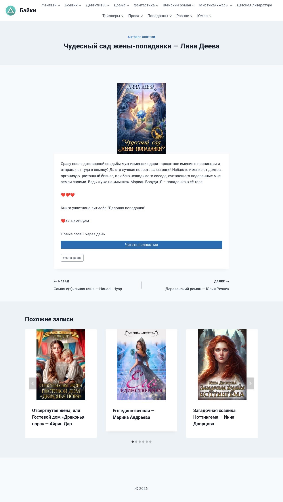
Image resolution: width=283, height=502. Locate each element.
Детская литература (254, 5)
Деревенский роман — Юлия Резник (187, 284)
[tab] (133, 442)
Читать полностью (141, 244)
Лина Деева (72, 257)
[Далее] (250, 383)
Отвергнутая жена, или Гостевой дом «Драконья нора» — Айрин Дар (58, 417)
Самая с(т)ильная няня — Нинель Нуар (96, 284)
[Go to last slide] (33, 383)
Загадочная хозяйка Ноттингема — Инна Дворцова (214, 417)
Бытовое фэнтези (141, 37)
